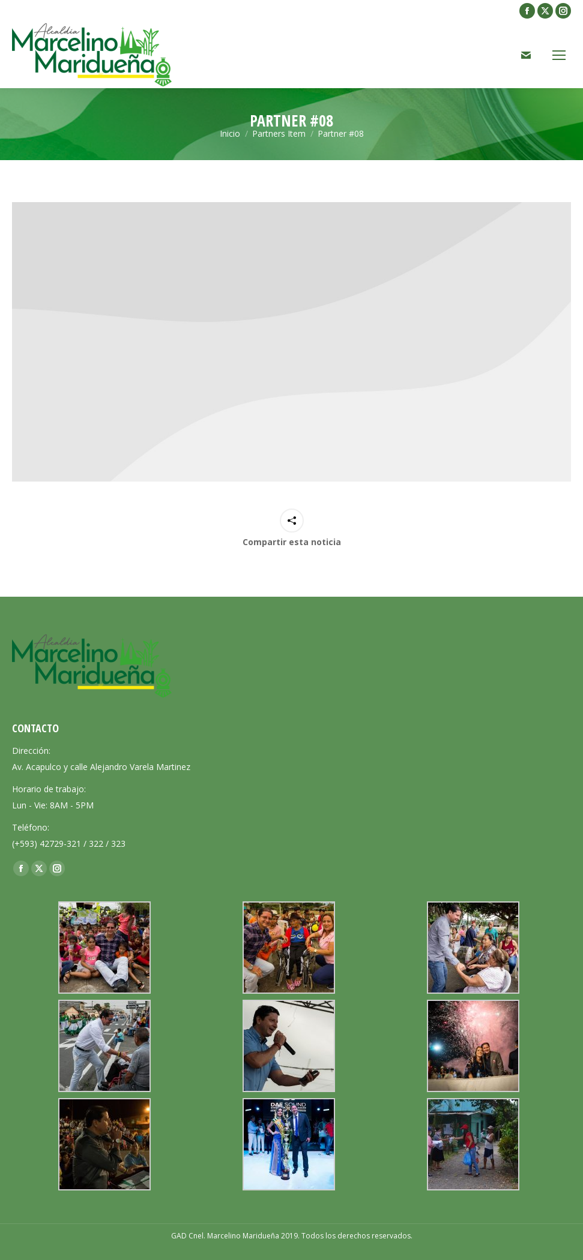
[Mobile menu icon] (559, 55)
